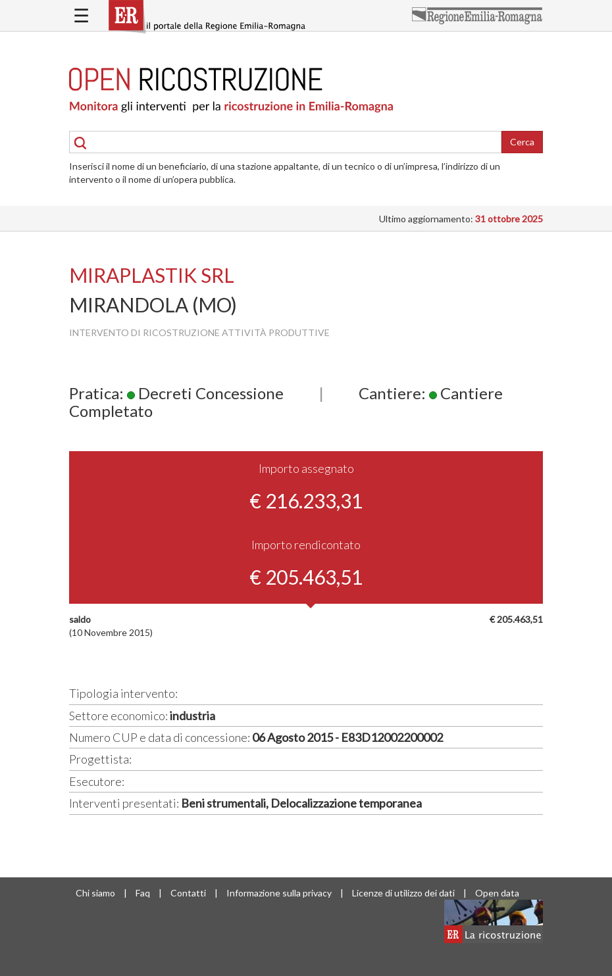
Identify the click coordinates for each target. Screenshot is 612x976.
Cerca (522, 141)
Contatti (188, 892)
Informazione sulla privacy (279, 892)
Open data (497, 892)
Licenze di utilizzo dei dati (403, 892)
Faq (143, 892)
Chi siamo (95, 892)
